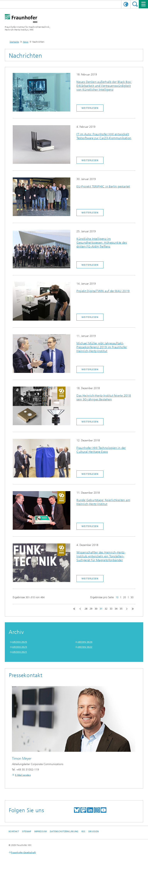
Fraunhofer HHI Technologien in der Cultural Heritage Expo (101, 450)
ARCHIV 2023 (19, 647)
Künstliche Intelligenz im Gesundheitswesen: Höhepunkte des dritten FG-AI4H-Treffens (102, 242)
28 (86, 608)
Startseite (14, 42)
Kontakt (14, 831)
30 (132, 597)
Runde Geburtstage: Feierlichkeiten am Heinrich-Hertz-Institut (103, 502)
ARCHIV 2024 (84, 642)
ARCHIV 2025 (19, 642)
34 (116, 608)
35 (121, 608)
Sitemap (26, 831)
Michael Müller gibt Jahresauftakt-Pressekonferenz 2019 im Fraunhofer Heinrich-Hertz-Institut (102, 347)
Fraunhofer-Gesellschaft (23, 852)
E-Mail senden (23, 775)
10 (117, 597)
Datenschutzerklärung (64, 831)
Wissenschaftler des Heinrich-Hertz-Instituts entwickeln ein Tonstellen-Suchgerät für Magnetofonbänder (101, 556)
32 (106, 608)
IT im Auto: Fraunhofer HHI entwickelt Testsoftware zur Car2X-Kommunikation (104, 136)
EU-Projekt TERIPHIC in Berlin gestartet (103, 186)
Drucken (93, 831)
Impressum (40, 831)
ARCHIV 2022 (84, 647)
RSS (83, 831)
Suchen (135, 4)
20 (124, 597)
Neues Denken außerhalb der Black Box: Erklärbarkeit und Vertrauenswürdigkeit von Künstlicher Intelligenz (104, 85)
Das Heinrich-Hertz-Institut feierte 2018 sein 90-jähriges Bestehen (104, 397)
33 (111, 608)
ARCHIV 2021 (19, 652)
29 (91, 608)
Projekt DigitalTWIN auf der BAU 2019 (103, 291)
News (25, 42)
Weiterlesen (90, 108)
